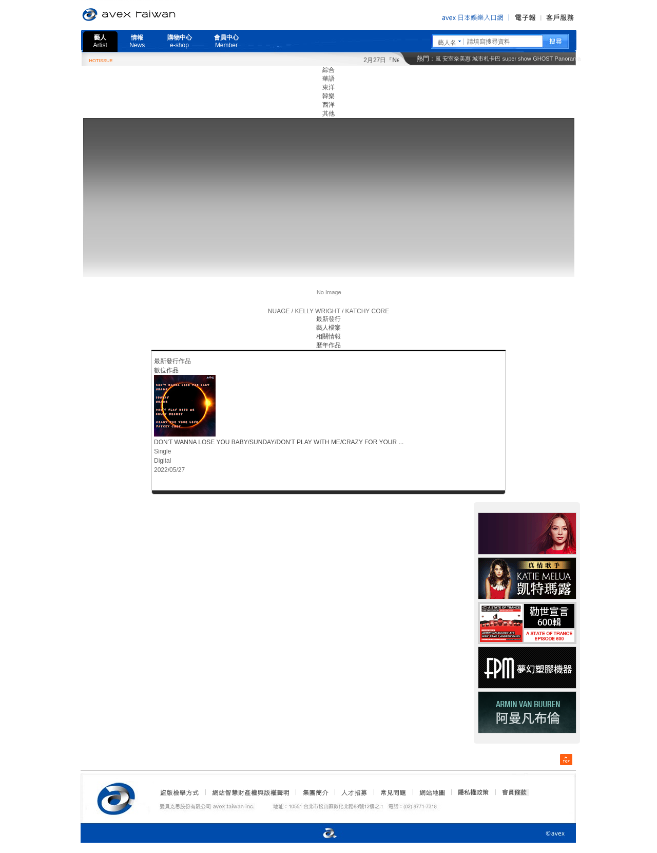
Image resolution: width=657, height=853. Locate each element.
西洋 (328, 104)
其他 (328, 113)
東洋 (328, 87)
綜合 (328, 69)
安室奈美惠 (456, 58)
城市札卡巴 (486, 58)
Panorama (568, 58)
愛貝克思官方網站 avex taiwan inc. (157, 15)
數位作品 (166, 370)
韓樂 (328, 96)
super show (517, 58)
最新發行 (328, 319)
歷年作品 (328, 345)
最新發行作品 (172, 361)
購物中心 (179, 41)
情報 (137, 41)
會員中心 (226, 41)
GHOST (543, 58)
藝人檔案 (328, 327)
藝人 (100, 41)
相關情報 (328, 336)
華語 (328, 78)
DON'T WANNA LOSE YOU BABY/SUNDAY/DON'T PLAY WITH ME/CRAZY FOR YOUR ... (278, 442)
